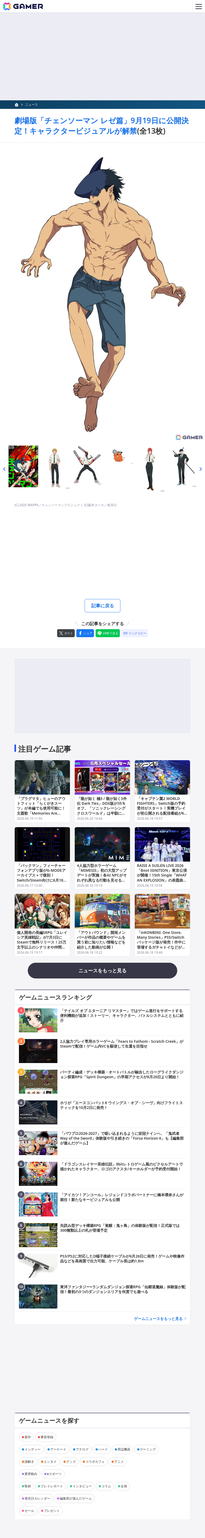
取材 (28, 1487)
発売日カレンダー (37, 1499)
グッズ (71, 1462)
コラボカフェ (95, 1462)
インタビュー (82, 1487)
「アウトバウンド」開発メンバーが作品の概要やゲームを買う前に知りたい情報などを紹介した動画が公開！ (101, 941)
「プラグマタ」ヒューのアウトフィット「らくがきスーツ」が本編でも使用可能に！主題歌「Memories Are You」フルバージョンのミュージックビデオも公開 (41, 812)
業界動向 (31, 1475)
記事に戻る (102, 606)
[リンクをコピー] (134, 634)
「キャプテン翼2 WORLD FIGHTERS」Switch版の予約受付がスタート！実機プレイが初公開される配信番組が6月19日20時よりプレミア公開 (162, 809)
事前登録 (47, 1438)
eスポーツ (54, 1475)
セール (29, 1511)
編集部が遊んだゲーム (76, 1499)
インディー (33, 1450)
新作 (28, 1438)
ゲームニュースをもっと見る (158, 1319)
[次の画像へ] (102, 292)
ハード (103, 1450)
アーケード (58, 1450)
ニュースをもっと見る (102, 971)
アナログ (82, 1450)
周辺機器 (123, 1450)
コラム (106, 1487)
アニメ (119, 1462)
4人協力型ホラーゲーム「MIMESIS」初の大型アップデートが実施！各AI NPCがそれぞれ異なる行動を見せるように (102, 876)
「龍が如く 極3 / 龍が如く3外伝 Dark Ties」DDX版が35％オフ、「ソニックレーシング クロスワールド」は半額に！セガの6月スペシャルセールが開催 (102, 812)
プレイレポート (52, 1487)
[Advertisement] (102, 56)
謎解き (29, 1462)
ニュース (31, 104)
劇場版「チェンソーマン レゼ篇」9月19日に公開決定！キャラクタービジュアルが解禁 (101, 125)
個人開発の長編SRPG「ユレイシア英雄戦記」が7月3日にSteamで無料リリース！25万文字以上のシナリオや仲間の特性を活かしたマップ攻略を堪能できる (42, 945)
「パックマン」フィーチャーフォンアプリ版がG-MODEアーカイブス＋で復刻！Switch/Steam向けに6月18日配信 (42, 876)
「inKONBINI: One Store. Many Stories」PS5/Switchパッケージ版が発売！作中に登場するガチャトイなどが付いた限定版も (161, 943)
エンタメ (50, 1462)
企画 (124, 1487)
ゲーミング (148, 1450)
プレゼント (52, 1511)
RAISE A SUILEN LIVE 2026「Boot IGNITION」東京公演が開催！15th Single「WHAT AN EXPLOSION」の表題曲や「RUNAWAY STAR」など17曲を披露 (162, 878)
